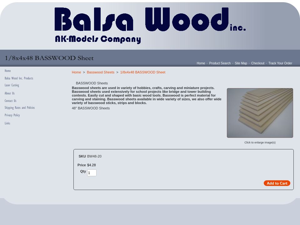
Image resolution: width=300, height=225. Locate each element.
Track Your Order (280, 63)
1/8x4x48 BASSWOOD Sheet (142, 72)
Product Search (220, 63)
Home (201, 63)
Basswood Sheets (100, 72)
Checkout (257, 63)
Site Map (241, 63)
